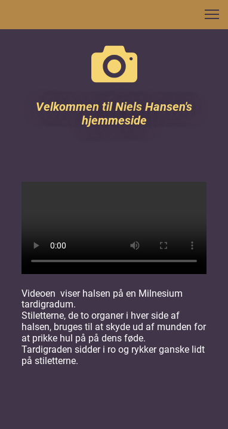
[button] (212, 14)
